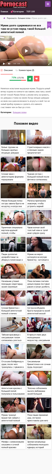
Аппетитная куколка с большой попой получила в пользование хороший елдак (13, 392)
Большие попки (19, 112)
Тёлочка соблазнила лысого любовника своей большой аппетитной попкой (37, 392)
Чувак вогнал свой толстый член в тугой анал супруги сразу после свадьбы (37, 231)
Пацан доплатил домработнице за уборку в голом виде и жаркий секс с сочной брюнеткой (12, 260)
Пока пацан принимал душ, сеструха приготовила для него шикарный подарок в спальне (37, 420)
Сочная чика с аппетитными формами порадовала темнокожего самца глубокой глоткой (12, 179)
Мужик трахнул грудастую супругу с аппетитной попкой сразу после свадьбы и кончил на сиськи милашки (12, 421)
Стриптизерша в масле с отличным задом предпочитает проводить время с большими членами (38, 153)
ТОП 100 (30, 11)
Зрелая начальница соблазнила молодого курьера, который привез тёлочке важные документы (38, 447)
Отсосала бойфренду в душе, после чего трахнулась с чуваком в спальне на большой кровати (12, 367)
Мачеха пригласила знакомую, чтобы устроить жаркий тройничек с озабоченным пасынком (38, 206)
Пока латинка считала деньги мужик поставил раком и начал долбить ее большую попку (38, 285)
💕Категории (17, 11)
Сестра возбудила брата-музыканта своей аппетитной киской (38, 310)
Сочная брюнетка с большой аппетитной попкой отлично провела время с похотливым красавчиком (11, 314)
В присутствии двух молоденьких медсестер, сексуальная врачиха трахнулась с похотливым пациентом (38, 340)
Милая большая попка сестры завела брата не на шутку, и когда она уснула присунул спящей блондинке (12, 206)
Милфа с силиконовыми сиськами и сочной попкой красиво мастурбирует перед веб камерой (12, 447)
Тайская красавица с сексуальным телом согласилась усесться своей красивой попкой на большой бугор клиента (12, 341)
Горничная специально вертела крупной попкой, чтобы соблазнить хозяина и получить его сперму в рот (12, 234)
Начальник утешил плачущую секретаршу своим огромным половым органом (12, 285)
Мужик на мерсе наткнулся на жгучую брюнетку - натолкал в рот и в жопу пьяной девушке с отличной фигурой (38, 261)
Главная (4, 11)
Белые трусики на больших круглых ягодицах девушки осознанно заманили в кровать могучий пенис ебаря (12, 154)
